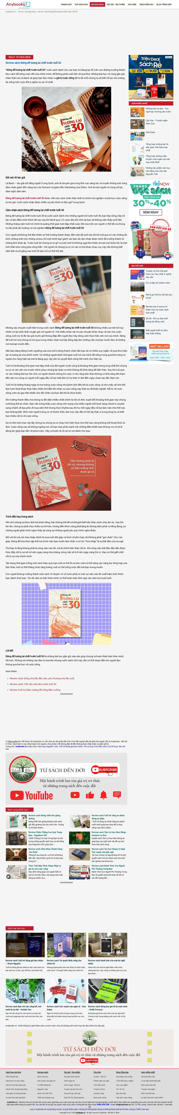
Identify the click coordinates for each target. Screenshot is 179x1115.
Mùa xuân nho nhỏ (148, 1085)
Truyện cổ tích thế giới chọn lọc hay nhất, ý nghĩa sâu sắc (158, 273)
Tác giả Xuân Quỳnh (72, 1076)
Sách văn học (42, 1076)
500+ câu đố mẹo (148, 1093)
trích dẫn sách (100, 746)
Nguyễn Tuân (52, 746)
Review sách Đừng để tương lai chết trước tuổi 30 (58, 11)
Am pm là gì (68, 1093)
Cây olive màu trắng (124, 1097)
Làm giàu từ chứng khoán (16, 1093)
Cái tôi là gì (113, 746)
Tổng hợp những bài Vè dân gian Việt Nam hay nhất (157, 147)
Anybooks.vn (11, 11)
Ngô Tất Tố (68, 1097)
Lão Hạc (77, 1093)
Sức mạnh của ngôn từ (46, 1081)
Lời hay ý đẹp (98, 1093)
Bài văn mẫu (121, 1093)
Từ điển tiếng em (44, 1085)
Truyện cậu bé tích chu (73, 1089)
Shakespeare (78, 1097)
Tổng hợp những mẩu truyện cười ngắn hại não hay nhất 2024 (158, 159)
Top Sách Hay (81, 4)
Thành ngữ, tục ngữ (101, 1081)
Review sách (97, 4)
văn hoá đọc (103, 1102)
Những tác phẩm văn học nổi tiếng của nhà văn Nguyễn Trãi (158, 170)
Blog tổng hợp (164, 4)
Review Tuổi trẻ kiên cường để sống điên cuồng (35, 689)
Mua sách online (99, 1097)
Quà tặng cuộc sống (124, 1076)
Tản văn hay (120, 1089)
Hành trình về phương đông (16, 1089)
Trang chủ (66, 4)
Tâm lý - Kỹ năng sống (27, 11)
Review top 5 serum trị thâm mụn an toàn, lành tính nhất (157, 309)
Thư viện (132, 4)
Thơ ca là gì (88, 746)
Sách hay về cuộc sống (15, 1081)
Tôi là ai (77, 1085)
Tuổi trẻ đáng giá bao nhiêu (71, 746)
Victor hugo (68, 1085)
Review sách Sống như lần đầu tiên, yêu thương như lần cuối (42, 678)
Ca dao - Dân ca (99, 1076)
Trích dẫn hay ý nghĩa (124, 1081)
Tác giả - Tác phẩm (116, 4)
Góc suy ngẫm (122, 1085)
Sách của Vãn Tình (44, 1093)
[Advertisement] (89, 34)
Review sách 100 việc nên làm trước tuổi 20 (33, 684)
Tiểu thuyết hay (12, 1076)
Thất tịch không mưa (45, 1097)
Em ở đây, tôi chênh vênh (158, 282)
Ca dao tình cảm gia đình (15, 1097)
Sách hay (41, 746)
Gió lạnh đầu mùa (148, 1076)
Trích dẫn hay (146, 4)
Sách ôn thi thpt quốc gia (16, 1085)
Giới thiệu (150, 132)
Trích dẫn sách (99, 1085)
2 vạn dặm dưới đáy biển (151, 1081)
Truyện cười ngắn (148, 1089)
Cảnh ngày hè (69, 1081)
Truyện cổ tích (99, 1089)
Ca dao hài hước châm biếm (152, 1097)
